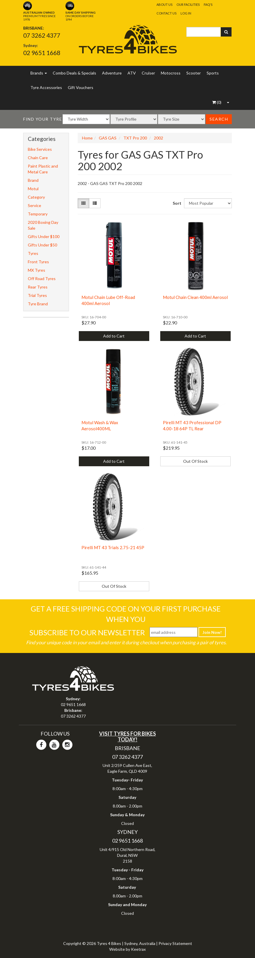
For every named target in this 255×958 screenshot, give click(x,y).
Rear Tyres (38, 286)
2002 (158, 137)
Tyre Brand (38, 303)
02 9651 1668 (41, 52)
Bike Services (40, 149)
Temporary (38, 213)
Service (34, 205)
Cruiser (148, 72)
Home (87, 137)
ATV (132, 72)
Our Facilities (188, 4)
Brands (38, 72)
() (216, 102)
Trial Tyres (37, 295)
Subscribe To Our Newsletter (87, 632)
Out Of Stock (195, 461)
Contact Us (166, 13)
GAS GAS (107, 137)
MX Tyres (36, 270)
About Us (164, 4)
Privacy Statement (175, 943)
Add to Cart (114, 335)
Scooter (193, 72)
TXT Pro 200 (135, 137)
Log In (186, 13)
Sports (213, 72)
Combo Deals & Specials (74, 72)
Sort (176, 203)
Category (36, 197)
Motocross (171, 72)
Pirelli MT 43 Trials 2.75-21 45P (112, 547)
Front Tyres (38, 261)
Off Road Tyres (42, 278)
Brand (33, 180)
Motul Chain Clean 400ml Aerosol (195, 297)
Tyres (33, 253)
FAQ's (208, 4)
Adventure (112, 72)
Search (219, 119)
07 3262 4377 (41, 35)
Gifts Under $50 (42, 244)
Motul (33, 188)
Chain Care (38, 157)
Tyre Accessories (46, 87)
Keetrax (138, 949)
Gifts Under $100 (43, 236)
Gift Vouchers (80, 87)
